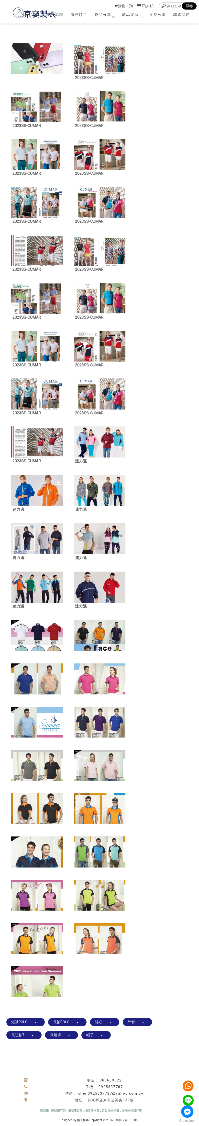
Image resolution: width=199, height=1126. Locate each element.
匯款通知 (146, 6)
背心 (103, 1022)
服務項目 (79, 14)
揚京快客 (83, 1120)
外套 (136, 1022)
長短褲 (60, 1035)
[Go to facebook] (187, 1111)
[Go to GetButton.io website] (187, 1121)
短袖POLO (24, 1022)
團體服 (44, 1110)
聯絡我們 (181, 14)
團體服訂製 (58, 1110)
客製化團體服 (110, 1110)
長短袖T (22, 1035)
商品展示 (132, 15)
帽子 (94, 1035)
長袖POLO (66, 1022)
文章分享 (157, 14)
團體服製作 (75, 1110)
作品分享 (105, 15)
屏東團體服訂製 (132, 1110)
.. (114, 1120)
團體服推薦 (92, 1110)
